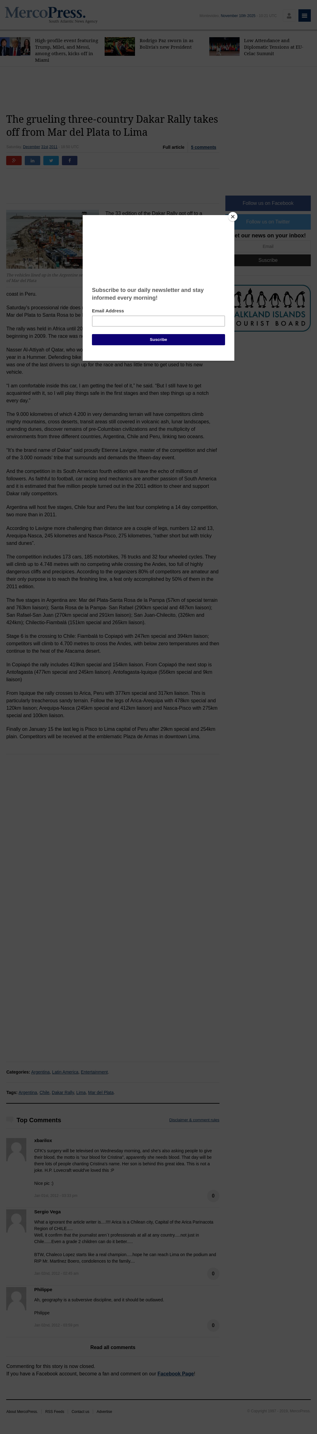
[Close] (232, 216)
